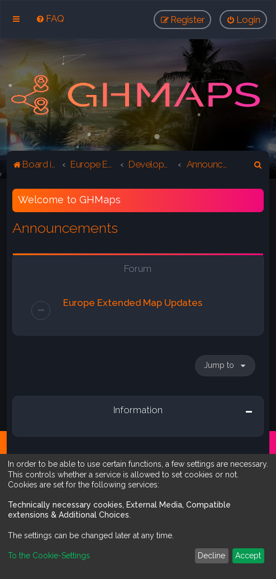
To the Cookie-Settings (49, 555)
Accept (248, 555)
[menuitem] (50, 18)
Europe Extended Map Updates (132, 302)
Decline (211, 555)
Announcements (65, 227)
